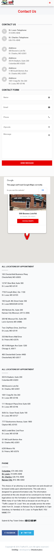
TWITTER (26, 533)
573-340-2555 (17, 471)
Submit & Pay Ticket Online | (13, 521)
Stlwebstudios (36, 550)
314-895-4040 (16, 474)
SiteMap (15, 550)
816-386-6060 (18, 480)
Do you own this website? (15, 190)
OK (43, 190)
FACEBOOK (9, 533)
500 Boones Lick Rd (28, 213)
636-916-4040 (18, 477)
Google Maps (27, 221)
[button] (27, 236)
